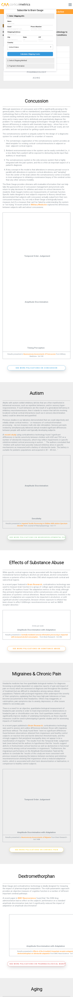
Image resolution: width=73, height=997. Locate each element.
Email (9, 26)
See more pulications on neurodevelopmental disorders (37, 537)
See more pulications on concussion (36, 368)
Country (10, 42)
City (8, 37)
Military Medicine (39, 204)
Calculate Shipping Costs (30, 54)
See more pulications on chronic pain (36, 849)
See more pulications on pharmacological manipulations (37, 963)
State (25, 37)
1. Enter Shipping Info (15, 16)
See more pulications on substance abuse (36, 648)
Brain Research (35, 584)
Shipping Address (13, 32)
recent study (10, 434)
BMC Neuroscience (27, 898)
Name (9, 21)
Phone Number (36, 26)
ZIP (39, 37)
